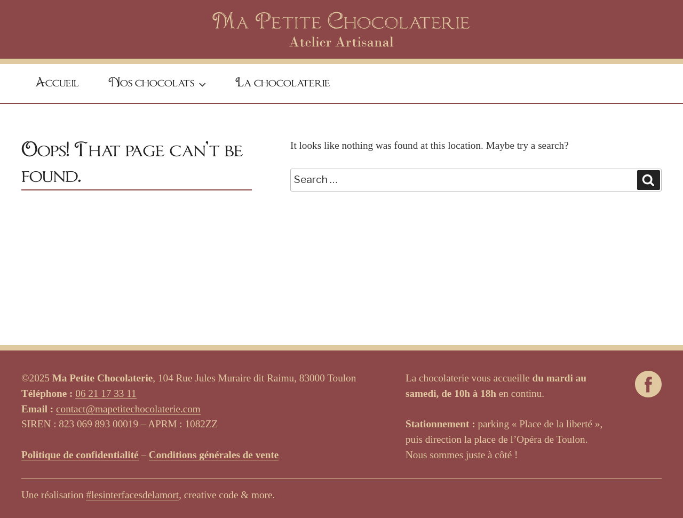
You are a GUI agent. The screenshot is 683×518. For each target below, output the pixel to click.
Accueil (57, 83)
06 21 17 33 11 (105, 393)
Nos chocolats (158, 84)
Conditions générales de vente (214, 454)
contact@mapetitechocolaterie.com (128, 409)
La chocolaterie (282, 83)
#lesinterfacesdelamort (132, 494)
